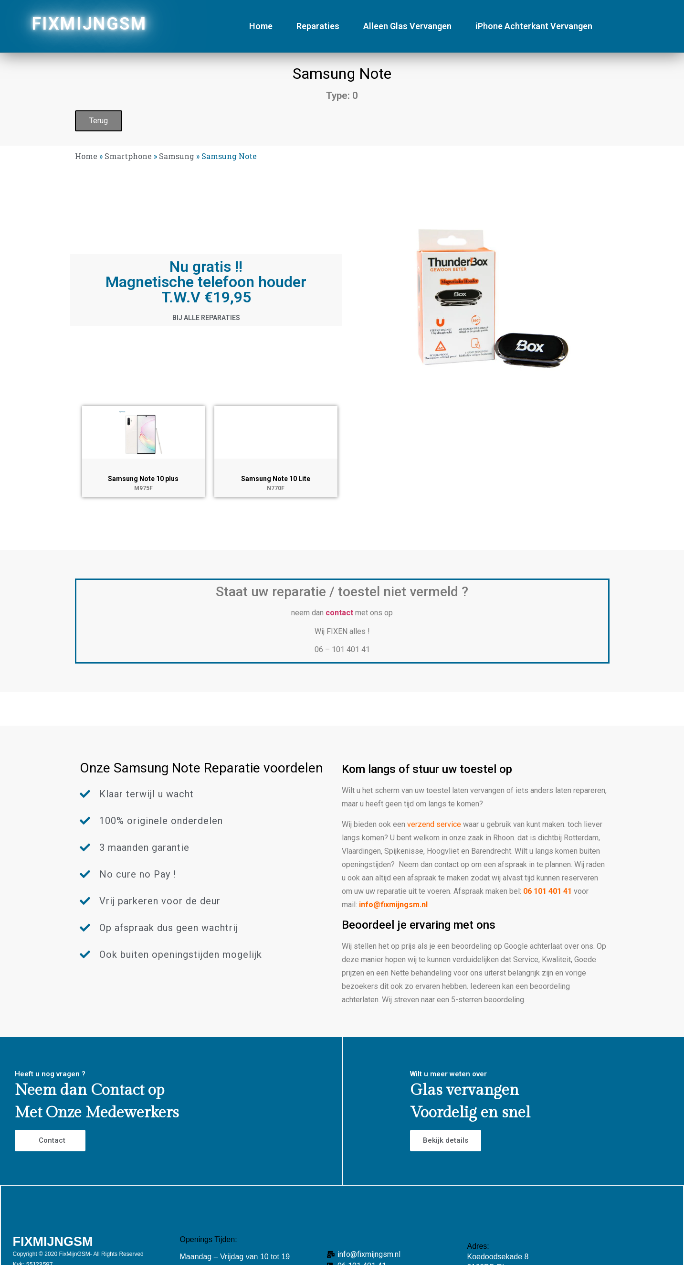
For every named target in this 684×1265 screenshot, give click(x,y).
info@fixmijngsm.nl (393, 904)
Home (261, 26)
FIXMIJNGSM (89, 24)
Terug (98, 120)
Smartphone (128, 156)
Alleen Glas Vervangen (407, 26)
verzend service (434, 824)
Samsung (176, 156)
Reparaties (317, 26)
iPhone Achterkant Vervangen (533, 26)
